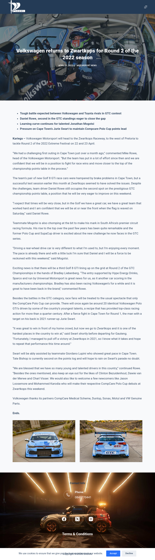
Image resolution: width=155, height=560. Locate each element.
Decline (129, 553)
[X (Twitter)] (77, 519)
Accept (113, 553)
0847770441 (83, 497)
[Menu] (145, 6)
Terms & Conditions (77, 534)
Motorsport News (87, 65)
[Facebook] (64, 519)
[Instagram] (90, 519)
